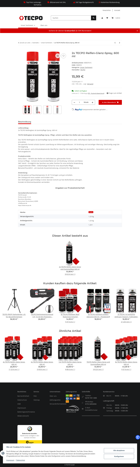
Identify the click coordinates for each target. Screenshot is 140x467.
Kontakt (117, 10)
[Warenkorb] (116, 18)
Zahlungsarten (55, 400)
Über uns (43, 25)
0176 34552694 (90, 404)
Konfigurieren (118, 456)
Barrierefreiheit (23, 396)
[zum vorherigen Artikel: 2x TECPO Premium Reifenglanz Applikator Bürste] (115, 42)
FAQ (35, 396)
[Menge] (79, 102)
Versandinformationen (58, 404)
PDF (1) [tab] (81, 122)
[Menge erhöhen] (92, 102)
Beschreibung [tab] (24, 122)
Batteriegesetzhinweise (26, 412)
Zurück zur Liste (25, 43)
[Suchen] (71, 17)
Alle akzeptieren (118, 451)
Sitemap (37, 400)
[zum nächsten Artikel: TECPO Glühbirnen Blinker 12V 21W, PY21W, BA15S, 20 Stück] (119, 42)
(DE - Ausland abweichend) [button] (96, 93)
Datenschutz (22, 400)
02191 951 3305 (91, 398)
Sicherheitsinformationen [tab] (46, 122)
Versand (90, 84)
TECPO (91, 212)
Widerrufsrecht (23, 416)
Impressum (21, 408)
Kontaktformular (91, 410)
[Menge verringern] (74, 102)
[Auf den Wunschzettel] (63, 55)
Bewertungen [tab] (68, 122)
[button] (102, 18)
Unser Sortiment (86, 67)
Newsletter (107, 10)
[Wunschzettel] (107, 18)
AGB (19, 404)
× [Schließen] (137, 30)
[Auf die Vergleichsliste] (57, 55)
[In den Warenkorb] (20, 50)
